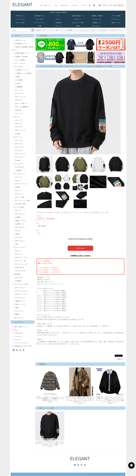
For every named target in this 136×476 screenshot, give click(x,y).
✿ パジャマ (19, 113)
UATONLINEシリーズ (116, 30)
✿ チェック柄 (19, 197)
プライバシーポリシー (21, 343)
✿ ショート (19, 177)
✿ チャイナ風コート (21, 103)
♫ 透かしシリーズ (115, 22)
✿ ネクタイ (19, 237)
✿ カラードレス (20, 271)
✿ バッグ (18, 210)
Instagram (74, 5)
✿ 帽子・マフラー (21, 220)
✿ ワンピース (19, 93)
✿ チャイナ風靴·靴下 (21, 107)
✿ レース (18, 190)
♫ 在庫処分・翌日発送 (97, 16)
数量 (38, 230)
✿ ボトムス (19, 100)
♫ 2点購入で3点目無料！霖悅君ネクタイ (58, 13)
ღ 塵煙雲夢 (18, 87)
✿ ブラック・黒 (20, 261)
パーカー (51, 30)
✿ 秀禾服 (18, 281)
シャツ (76, 30)
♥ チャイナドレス (115, 19)
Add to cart (80, 248)
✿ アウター (19, 127)
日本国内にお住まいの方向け (80, 255)
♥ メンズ (58, 19)
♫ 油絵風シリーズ (96, 22)
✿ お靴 (17, 133)
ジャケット (62, 30)
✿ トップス (19, 90)
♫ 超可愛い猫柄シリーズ (77, 16)
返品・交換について (46, 5)
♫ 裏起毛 (77, 26)
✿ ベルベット (19, 194)
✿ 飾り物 (18, 110)
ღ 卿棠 (17, 77)
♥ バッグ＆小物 (20, 22)
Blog (56, 5)
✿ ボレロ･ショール (21, 294)
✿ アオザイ (19, 277)
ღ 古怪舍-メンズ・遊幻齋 (23, 73)
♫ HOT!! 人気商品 (115, 16)
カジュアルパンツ (84, 30)
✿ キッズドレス (20, 287)
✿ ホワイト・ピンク (21, 257)
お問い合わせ (64, 5)
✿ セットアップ (20, 97)
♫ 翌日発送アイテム (39, 16)
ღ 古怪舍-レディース (21, 70)
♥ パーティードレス (39, 22)
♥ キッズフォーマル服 (77, 22)
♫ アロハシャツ (58, 26)
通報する (120, 359)
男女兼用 (69, 30)
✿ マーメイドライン (21, 184)
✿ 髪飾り (18, 217)
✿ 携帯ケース (19, 224)
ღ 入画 (17, 83)
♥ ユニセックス (97, 19)
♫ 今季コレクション (20, 16)
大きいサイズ (95, 30)
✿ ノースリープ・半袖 (22, 200)
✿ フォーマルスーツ (21, 291)
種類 (38, 223)
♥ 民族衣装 (58, 22)
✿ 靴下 (17, 234)
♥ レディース (77, 19)
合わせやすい (104, 30)
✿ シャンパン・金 (21, 264)
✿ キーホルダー (20, 227)
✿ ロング (18, 180)
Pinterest (83, 5)
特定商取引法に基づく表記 (23, 346)
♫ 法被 (39, 26)
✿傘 (16, 244)
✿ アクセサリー (20, 214)
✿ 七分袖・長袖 (20, 204)
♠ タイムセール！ (96, 26)
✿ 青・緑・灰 (19, 267)
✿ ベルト (18, 230)
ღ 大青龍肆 (18, 80)
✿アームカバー (20, 241)
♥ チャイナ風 (39, 19)
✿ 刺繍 (17, 187)
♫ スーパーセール (20, 19)
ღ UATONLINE (19, 167)
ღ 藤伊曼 (18, 170)
